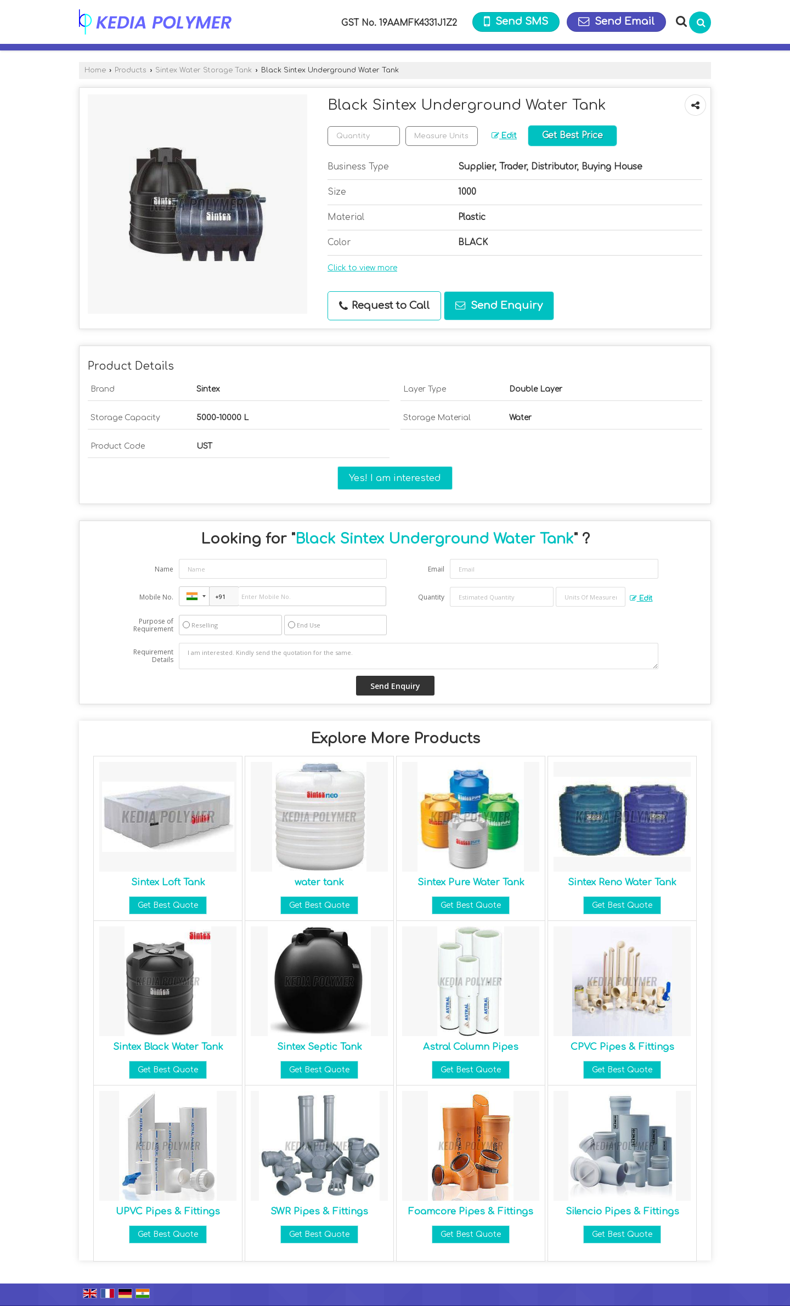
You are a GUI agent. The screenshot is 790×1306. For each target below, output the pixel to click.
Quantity (431, 597)
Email (436, 569)
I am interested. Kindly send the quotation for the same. (418, 656)
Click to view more (362, 268)
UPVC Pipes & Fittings (168, 1211)
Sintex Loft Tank (168, 882)
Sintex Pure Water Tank (470, 882)
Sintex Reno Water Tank (622, 882)
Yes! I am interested (395, 478)
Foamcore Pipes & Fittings (470, 1211)
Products (130, 70)
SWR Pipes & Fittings (319, 1211)
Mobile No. (156, 597)
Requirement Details (153, 656)
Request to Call (384, 306)
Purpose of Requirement (153, 625)
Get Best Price (572, 135)
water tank (319, 882)
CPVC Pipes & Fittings (622, 1047)
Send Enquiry (499, 305)
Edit (504, 136)
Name (164, 569)
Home (95, 70)
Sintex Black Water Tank (168, 1047)
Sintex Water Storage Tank (203, 70)
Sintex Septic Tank (319, 1047)
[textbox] (441, 136)
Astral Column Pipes (470, 1047)
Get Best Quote (168, 905)
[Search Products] (680, 21)
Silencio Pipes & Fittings (622, 1211)
